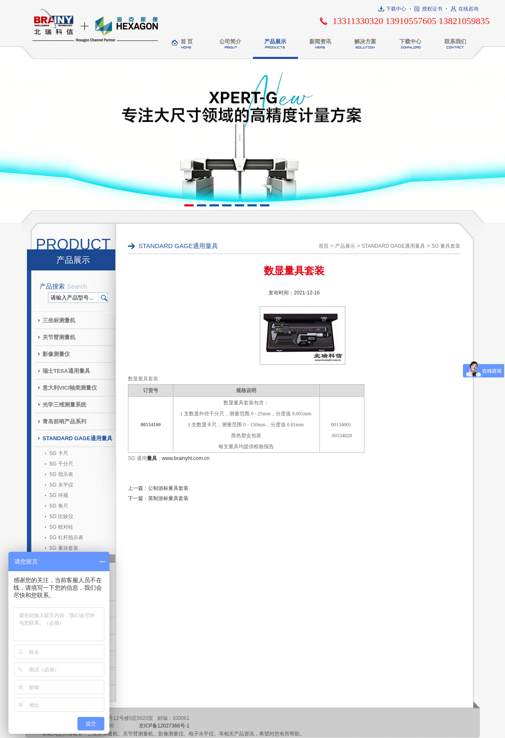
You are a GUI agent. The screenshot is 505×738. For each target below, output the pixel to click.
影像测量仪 (56, 354)
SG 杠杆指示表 (66, 537)
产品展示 (275, 41)
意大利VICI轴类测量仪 (70, 388)
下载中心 (396, 8)
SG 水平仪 (61, 485)
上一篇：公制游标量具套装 (158, 488)
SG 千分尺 (61, 464)
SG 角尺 (58, 506)
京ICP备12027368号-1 (164, 726)
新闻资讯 (320, 41)
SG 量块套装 (63, 548)
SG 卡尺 (58, 453)
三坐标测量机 (59, 320)
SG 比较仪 (61, 516)
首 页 (187, 41)
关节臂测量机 (59, 337)
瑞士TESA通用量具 (66, 371)
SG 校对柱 (61, 527)
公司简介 (230, 41)
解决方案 (365, 41)
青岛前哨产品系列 (64, 421)
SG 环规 (58, 495)
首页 (324, 246)
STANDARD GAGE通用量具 (77, 438)
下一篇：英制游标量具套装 (158, 498)
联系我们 (455, 41)
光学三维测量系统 (64, 404)
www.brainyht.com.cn (186, 458)
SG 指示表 (61, 474)
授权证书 (432, 8)
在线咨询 (468, 8)
